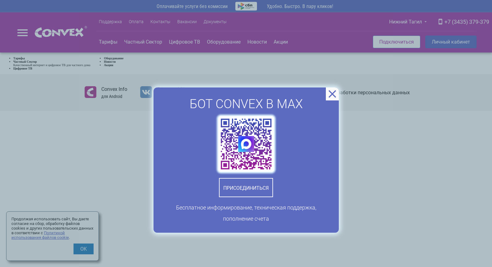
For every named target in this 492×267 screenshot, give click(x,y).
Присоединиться (246, 188)
